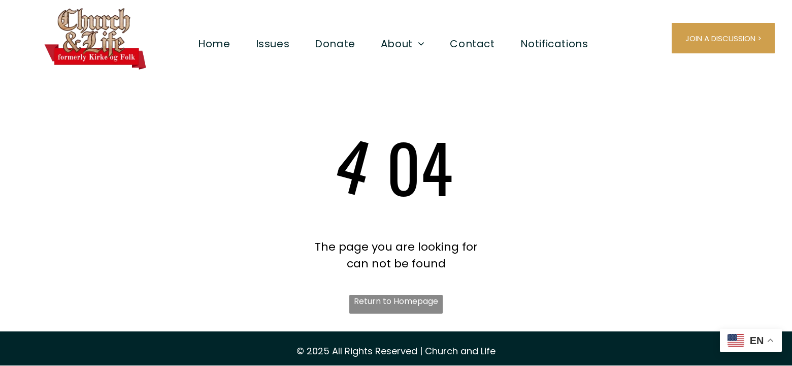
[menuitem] (214, 43)
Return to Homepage (396, 301)
